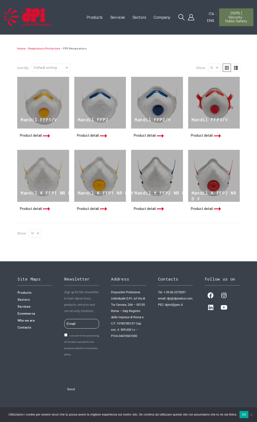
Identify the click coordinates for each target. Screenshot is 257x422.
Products (95, 17)
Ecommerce (26, 313)
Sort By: (23, 68)
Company (161, 17)
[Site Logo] (28, 17)
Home (21, 48)
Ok (244, 414)
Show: (201, 68)
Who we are (26, 320)
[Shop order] (51, 68)
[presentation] (100, 370)
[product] (43, 103)
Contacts (24, 327)
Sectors (139, 17)
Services (117, 17)
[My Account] (191, 17)
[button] (181, 17)
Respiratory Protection (44, 48)
